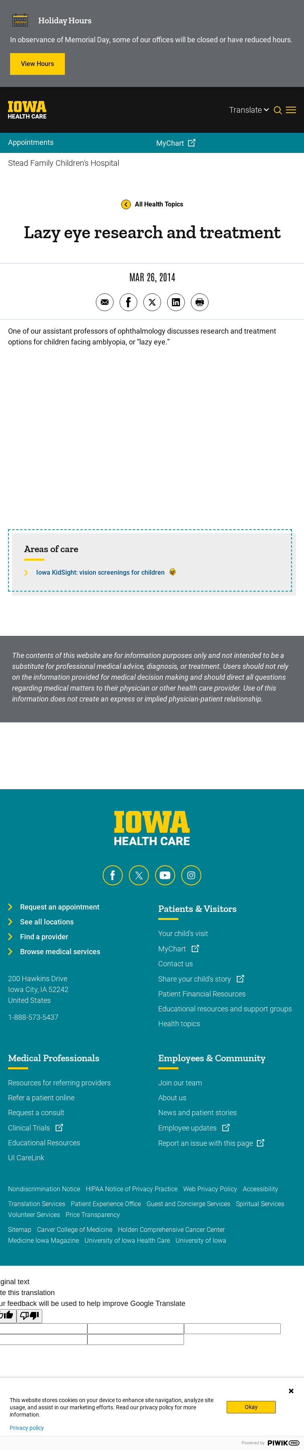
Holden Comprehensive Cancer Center (171, 1229)
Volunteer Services (34, 1215)
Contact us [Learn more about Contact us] (175, 963)
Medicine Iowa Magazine (43, 1240)
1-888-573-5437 (33, 1017)
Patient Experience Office (106, 1204)
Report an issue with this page (205, 1143)
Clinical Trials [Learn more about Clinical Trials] (30, 1128)
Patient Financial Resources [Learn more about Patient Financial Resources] (202, 994)
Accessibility (260, 1189)
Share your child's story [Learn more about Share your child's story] (195, 979)
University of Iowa (201, 1240)
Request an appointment (59, 907)
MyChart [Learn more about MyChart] (173, 949)
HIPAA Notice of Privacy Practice (132, 1189)
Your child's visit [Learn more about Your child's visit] (183, 933)
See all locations (47, 922)
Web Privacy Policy (210, 1189)
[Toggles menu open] (291, 110)
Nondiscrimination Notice (44, 1189)
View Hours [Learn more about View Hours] (37, 64)
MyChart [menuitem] (170, 143)
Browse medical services (60, 951)
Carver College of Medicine (74, 1229)
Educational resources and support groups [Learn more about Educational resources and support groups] (225, 1008)
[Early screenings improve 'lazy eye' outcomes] (152, 436)
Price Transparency (93, 1215)
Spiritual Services (260, 1204)
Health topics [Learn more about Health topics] (179, 1023)
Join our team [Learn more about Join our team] (180, 1083)
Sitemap (19, 1229)
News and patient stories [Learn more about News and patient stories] (197, 1112)
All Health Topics (152, 204)
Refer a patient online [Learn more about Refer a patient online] (41, 1097)
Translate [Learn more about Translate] (245, 110)
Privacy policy (27, 1428)
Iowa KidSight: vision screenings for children (100, 572)
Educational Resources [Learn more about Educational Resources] (44, 1143)
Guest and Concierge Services (188, 1204)
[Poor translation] (29, 1316)
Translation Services (36, 1204)
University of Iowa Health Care (127, 1240)
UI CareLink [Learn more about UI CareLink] (26, 1157)
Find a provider (44, 936)
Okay (251, 1407)
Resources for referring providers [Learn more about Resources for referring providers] (59, 1083)
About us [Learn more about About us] (172, 1097)
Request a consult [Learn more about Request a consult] (36, 1112)
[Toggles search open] (280, 110)
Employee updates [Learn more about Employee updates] (188, 1128)
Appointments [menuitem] (31, 142)
